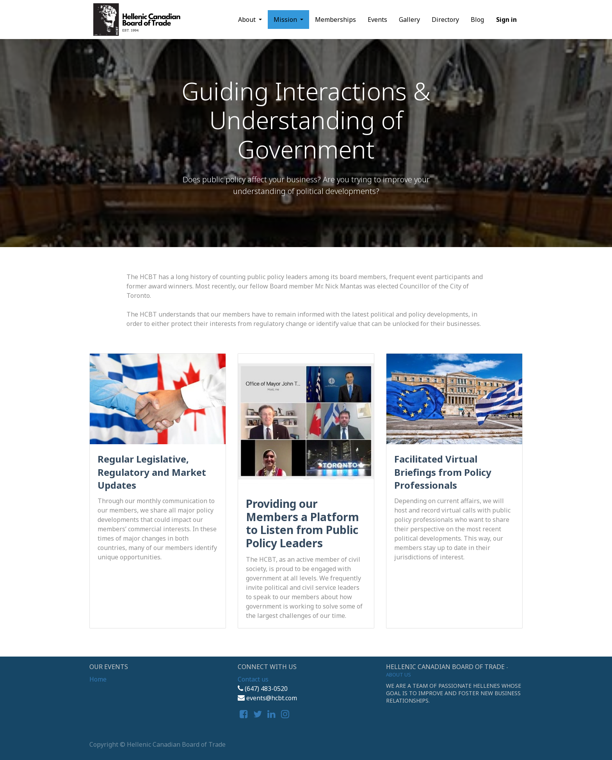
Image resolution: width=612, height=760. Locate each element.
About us (398, 674)
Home (98, 679)
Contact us (253, 679)
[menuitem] (335, 19)
